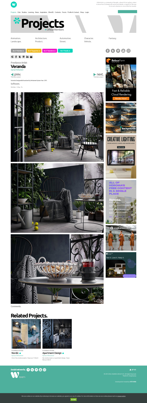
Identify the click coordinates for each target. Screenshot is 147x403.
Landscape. (16, 41)
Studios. (24, 12)
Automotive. (65, 38)
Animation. (16, 38)
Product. (39, 41)
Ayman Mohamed (17, 70)
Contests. (58, 12)
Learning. (31, 12)
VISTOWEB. (133, 382)
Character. (89, 38)
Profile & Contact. (73, 12)
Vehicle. (87, 41)
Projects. (14, 12)
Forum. (64, 12)
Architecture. (41, 38)
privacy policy (121, 396)
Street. (63, 41)
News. (37, 12)
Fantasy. (112, 38)
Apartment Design (53, 353)
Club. (19, 12)
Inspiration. (43, 12)
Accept (73, 399)
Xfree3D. (51, 12)
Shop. (82, 12)
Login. (87, 12)
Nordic (16, 353)
